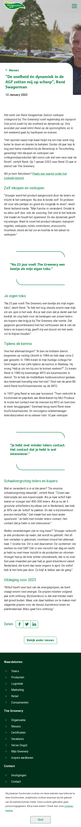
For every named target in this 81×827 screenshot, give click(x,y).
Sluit (40, 819)
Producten (17, 677)
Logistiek (17, 683)
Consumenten (20, 702)
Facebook (19, 624)
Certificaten (18, 732)
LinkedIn (34, 624)
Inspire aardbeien (22, 757)
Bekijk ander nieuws (40, 640)
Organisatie (18, 720)
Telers (15, 671)
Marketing (17, 690)
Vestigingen (18, 775)
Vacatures (17, 739)
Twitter (26, 624)
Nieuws (14, 70)
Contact (16, 781)
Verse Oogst (19, 745)
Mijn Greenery (20, 751)
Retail (14, 696)
